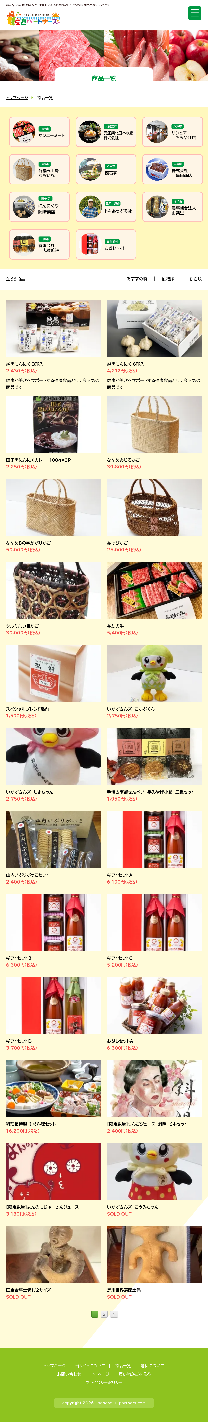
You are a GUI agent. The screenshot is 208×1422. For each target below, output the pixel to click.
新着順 (196, 279)
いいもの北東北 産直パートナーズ (33, 18)
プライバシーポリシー (104, 1382)
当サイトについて (90, 1365)
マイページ (100, 1374)
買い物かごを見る (135, 1374)
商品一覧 (123, 1365)
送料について (153, 1365)
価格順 (169, 279)
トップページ (17, 98)
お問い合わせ (69, 1374)
